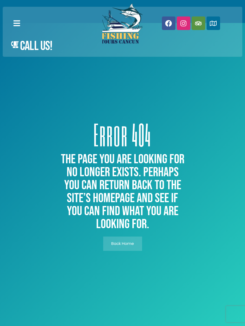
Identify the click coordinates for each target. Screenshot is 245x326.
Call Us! (36, 46)
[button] (16, 23)
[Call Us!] (15, 44)
